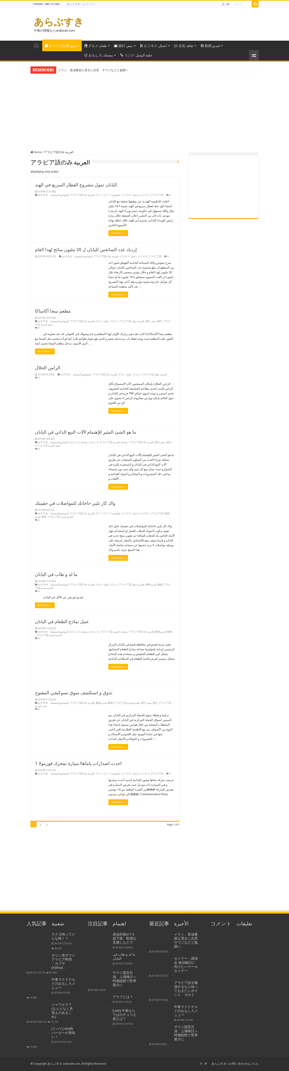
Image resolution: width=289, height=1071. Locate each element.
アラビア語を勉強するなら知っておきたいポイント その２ (186, 989)
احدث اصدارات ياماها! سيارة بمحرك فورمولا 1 (78, 763)
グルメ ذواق (102, 321)
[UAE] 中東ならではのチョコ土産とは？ (124, 1015)
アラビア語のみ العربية (82, 195)
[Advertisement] (144, 108)
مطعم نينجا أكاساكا (53, 311)
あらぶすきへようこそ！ (81, 4)
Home (36, 45)
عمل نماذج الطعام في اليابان (62, 621)
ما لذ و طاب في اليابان (56, 574)
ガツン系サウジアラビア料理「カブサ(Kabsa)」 (63, 961)
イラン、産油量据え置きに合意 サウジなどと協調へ (93, 70)
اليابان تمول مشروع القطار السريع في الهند (76, 184)
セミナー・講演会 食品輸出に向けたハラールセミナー (186, 964)
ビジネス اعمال (153, 46)
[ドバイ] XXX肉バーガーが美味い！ (63, 1033)
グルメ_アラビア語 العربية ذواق (127, 321)
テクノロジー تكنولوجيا (108, 195)
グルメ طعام (95, 46)
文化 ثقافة (183, 46)
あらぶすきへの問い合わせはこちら (235, 1063)
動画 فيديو (210, 46)
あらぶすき (59, 21)
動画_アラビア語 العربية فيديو (57, 516)
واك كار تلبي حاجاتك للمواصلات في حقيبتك (75, 503)
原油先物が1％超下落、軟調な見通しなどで (124, 938)
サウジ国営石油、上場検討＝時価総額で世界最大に (124, 979)
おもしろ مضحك (98, 55)
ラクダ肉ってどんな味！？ (63, 936)
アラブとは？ (123, 997)
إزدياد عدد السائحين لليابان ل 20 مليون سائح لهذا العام (86, 249)
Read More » (118, 233)
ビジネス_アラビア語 (151, 195)
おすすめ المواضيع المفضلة (53, 195)
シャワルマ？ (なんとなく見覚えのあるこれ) (62, 1011)
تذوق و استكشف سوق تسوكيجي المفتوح (73, 692)
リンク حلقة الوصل (136, 55)
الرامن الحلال (47, 367)
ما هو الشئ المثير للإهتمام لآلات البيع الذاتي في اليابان (85, 432)
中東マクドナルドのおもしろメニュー (63, 983)
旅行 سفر (123, 46)
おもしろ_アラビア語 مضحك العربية (108, 442)
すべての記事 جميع (60, 46)
